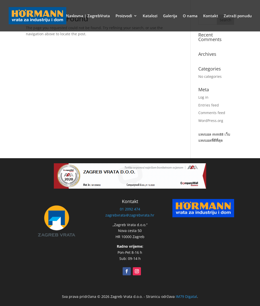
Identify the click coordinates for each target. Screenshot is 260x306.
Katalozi (150, 16)
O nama (190, 16)
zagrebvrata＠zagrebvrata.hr (129, 215)
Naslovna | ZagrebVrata (88, 16)
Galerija (170, 16)
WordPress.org (210, 120)
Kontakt (210, 16)
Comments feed (211, 112)
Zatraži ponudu (238, 16)
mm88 (217, 134)
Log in (203, 97)
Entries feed (208, 105)
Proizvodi (124, 16)
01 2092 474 (130, 209)
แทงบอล (204, 134)
